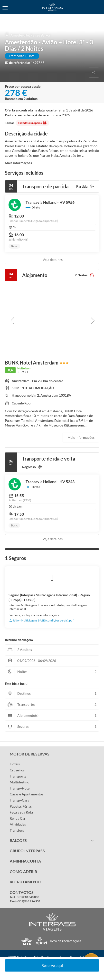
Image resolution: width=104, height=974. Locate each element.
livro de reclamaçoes (65, 941)
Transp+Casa (19, 800)
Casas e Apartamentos (26, 794)
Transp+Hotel (20, 788)
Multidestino (19, 782)
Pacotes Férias (21, 806)
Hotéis (15, 764)
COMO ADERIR (23, 871)
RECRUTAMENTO (25, 881)
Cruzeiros (17, 770)
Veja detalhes (53, 259)
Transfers (17, 830)
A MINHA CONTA (25, 861)
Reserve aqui (52, 965)
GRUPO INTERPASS (27, 850)
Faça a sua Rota (21, 812)
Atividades (18, 824)
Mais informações (18, 163)
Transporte (18, 776)
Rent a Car (18, 818)
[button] (12, 320)
